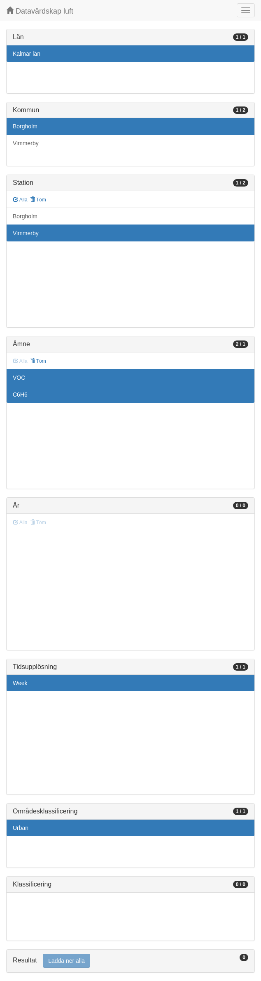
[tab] (130, 961)
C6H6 (20, 394)
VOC (19, 377)
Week (20, 683)
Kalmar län (26, 53)
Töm (38, 200)
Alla (20, 200)
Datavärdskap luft (39, 11)
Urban (20, 828)
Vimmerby (26, 143)
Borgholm (25, 126)
